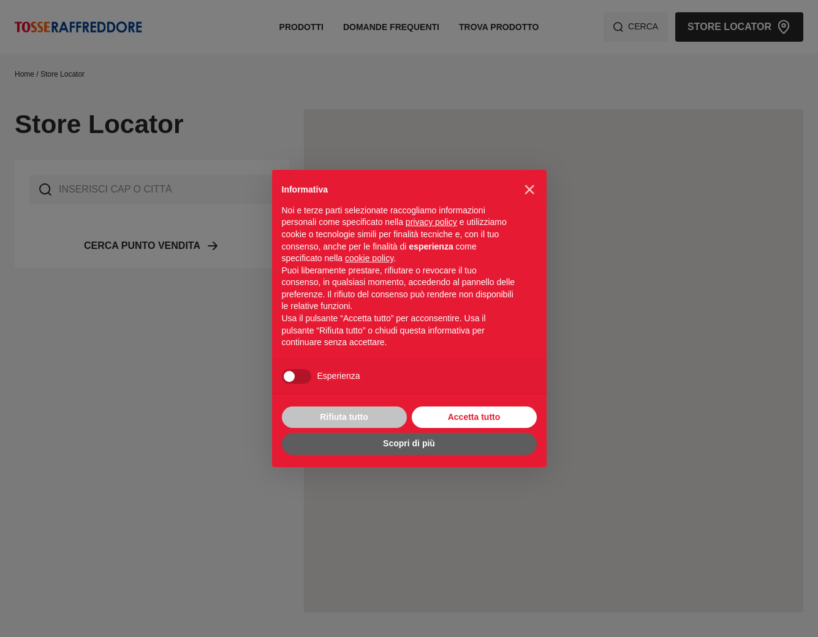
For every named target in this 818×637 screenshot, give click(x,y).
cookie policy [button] (369, 258)
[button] (529, 189)
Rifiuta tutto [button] (344, 417)
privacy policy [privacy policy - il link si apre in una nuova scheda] (431, 222)
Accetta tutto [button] (474, 417)
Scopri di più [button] (409, 443)
